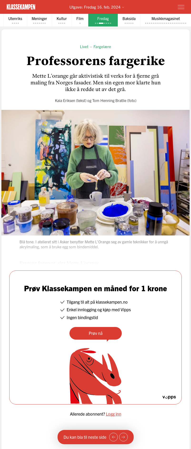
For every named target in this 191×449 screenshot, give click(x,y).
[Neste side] (123, 437)
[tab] (15, 20)
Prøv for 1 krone (153, 7)
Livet (84, 46)
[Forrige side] (113, 437)
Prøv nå (96, 333)
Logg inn (113, 414)
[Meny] (181, 7)
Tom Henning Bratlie (109, 100)
